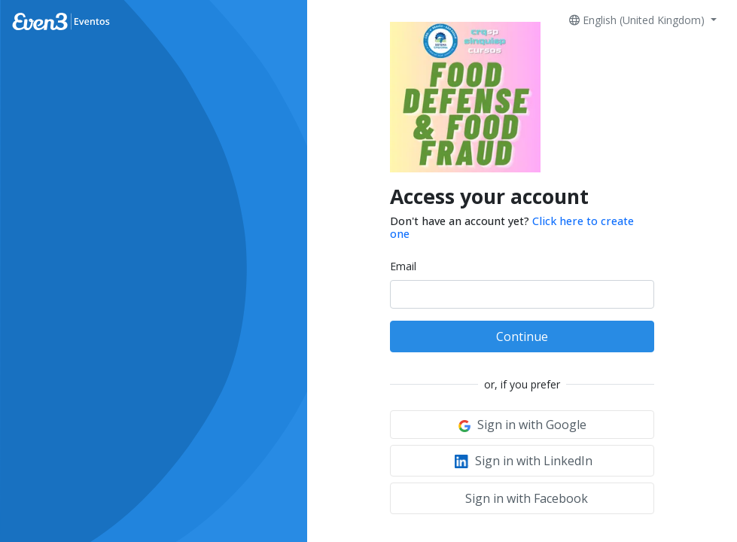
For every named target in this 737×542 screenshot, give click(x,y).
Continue (522, 336)
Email (403, 266)
